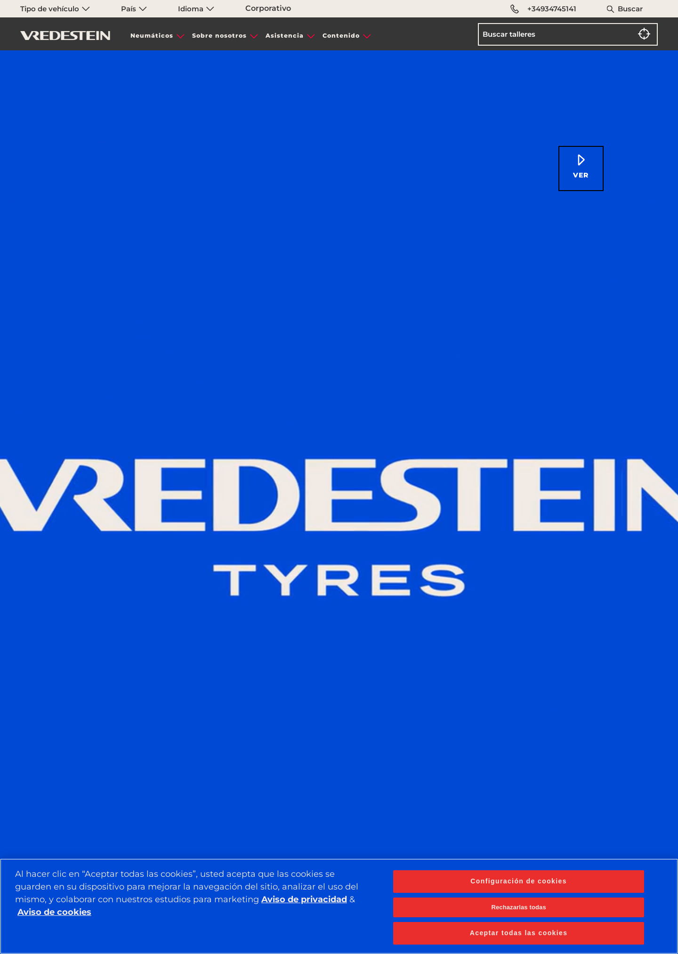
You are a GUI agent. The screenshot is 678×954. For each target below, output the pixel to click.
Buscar (630, 8)
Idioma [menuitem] (196, 8)
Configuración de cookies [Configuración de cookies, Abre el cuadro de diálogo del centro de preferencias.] (518, 881)
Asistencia (285, 35)
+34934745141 (543, 9)
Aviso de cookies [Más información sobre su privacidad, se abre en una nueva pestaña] (54, 912)
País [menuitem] (134, 8)
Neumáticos (151, 35)
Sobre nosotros (219, 35)
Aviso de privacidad (304, 899)
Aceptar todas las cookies (519, 933)
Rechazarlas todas (518, 907)
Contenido (341, 35)
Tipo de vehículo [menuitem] (55, 8)
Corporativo (268, 8)
